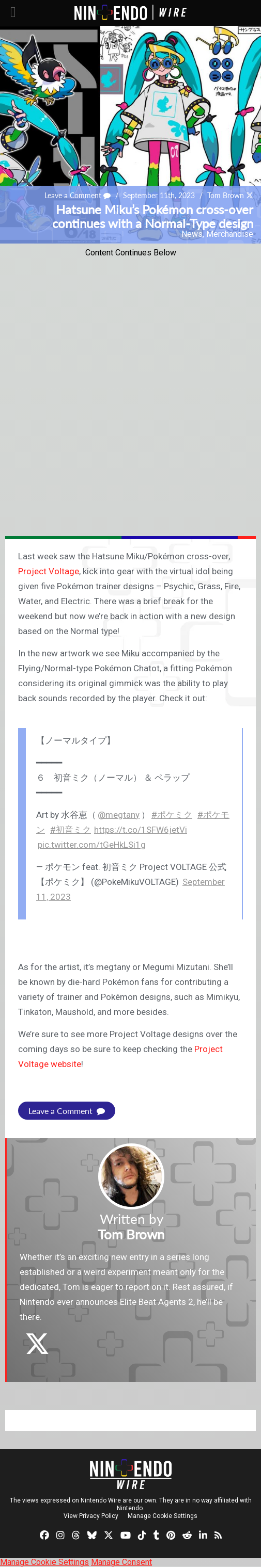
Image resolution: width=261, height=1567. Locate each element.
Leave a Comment (77, 195)
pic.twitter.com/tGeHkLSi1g (92, 844)
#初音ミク (70, 830)
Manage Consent (121, 1562)
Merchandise (229, 234)
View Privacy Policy (91, 1516)
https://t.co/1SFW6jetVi (140, 830)
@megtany (119, 815)
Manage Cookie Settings (162, 1516)
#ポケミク (171, 815)
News (192, 234)
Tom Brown (225, 195)
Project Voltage (48, 571)
